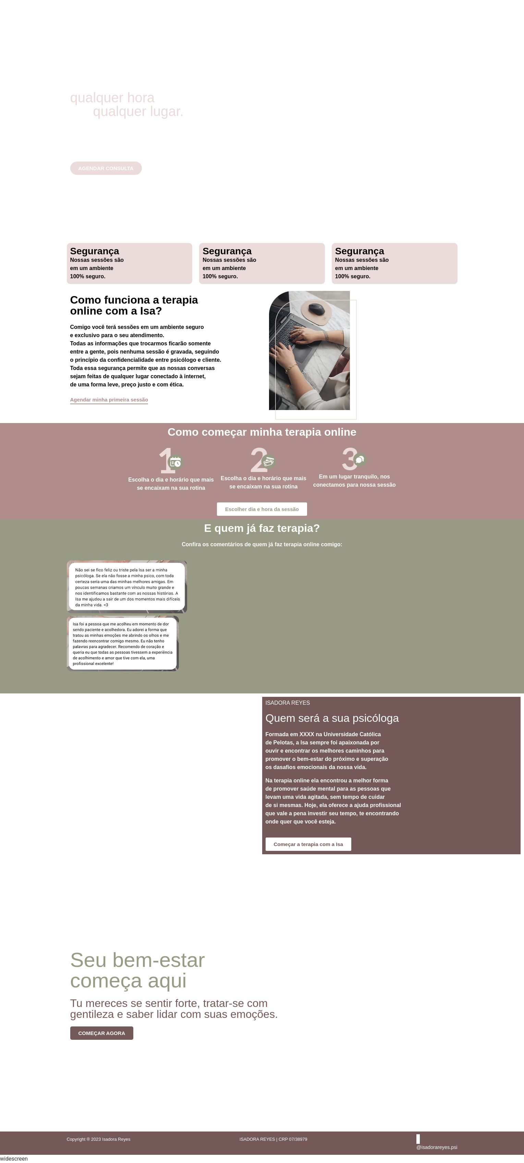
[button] (262, 678)
